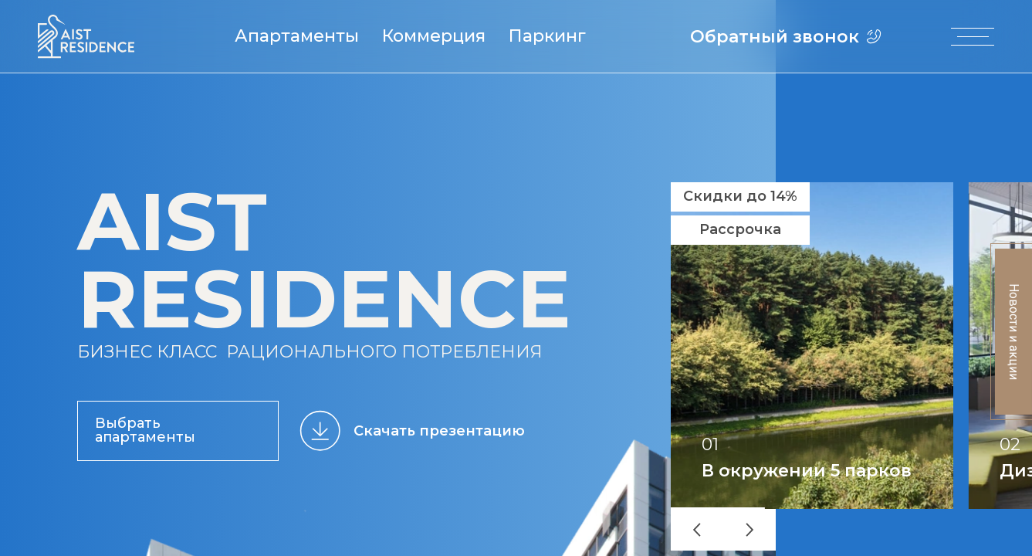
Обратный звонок (786, 36)
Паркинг (549, 36)
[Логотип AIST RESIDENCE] (86, 54)
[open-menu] (973, 37)
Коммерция (436, 36)
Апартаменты (299, 36)
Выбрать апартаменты (145, 430)
